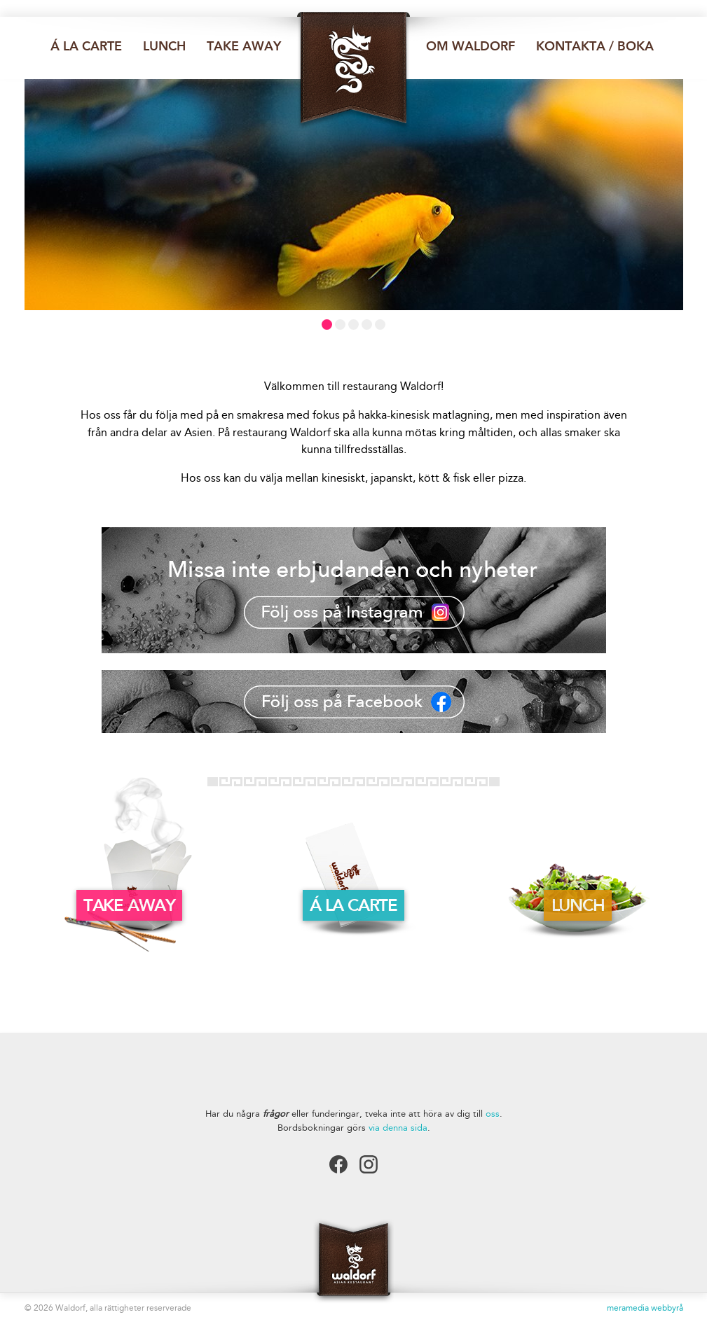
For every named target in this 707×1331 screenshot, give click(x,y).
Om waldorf (470, 46)
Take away (244, 46)
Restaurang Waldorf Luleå (354, 71)
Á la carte (86, 46)
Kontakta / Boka (595, 46)
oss (493, 1113)
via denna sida (398, 1127)
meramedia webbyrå (645, 1308)
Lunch (164, 46)
